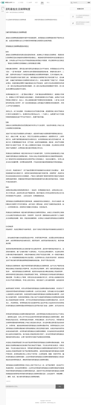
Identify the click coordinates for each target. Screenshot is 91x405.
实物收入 (41, 159)
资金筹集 (14, 190)
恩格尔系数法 (28, 94)
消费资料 (41, 74)
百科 (42, 2)
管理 (7, 2)
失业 (61, 133)
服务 (47, 74)
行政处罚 (34, 345)
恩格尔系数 (11, 100)
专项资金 (24, 204)
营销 (13, 2)
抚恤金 (60, 162)
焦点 (48, 2)
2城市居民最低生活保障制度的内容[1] (46, 19)
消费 (10, 89)
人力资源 (20, 2)
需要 (10, 277)
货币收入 (33, 159)
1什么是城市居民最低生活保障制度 (15, 19)
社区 (36, 2)
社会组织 (52, 215)
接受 (9, 317)
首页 (1, 2)
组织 (38, 280)
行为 (38, 365)
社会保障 (6, 12)
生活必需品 (7, 83)
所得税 (7, 117)
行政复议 (55, 345)
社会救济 (18, 196)
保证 (12, 260)
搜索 (89, 2)
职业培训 (53, 257)
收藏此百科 (80, 9)
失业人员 (44, 257)
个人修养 (29, 2)
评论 (60, 386)
